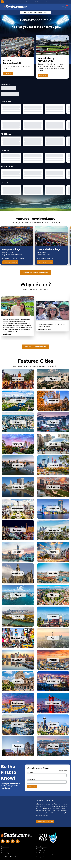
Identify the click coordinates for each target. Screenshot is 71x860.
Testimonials (4, 855)
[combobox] (36, 12)
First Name (30, 772)
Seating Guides (40, 857)
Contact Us (4, 849)
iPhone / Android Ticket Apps (9, 857)
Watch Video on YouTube (45, 822)
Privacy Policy (5, 853)
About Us (3, 851)
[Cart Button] (66, 6)
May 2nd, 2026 (46, 59)
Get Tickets (8, 73)
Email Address (31, 779)
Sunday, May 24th (12, 63)
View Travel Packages (10, 262)
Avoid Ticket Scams (42, 851)
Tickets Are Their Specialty (44, 853)
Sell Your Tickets (41, 849)
